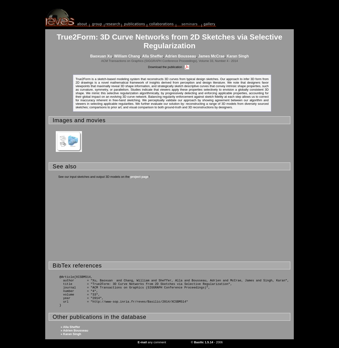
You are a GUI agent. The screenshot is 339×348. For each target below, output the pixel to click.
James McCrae (211, 56)
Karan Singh (238, 56)
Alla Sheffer (152, 56)
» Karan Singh (71, 334)
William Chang (127, 56)
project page (139, 176)
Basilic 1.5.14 (203, 342)
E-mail (142, 342)
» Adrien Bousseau (74, 330)
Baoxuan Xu (101, 56)
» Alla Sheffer (70, 327)
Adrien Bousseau (180, 56)
